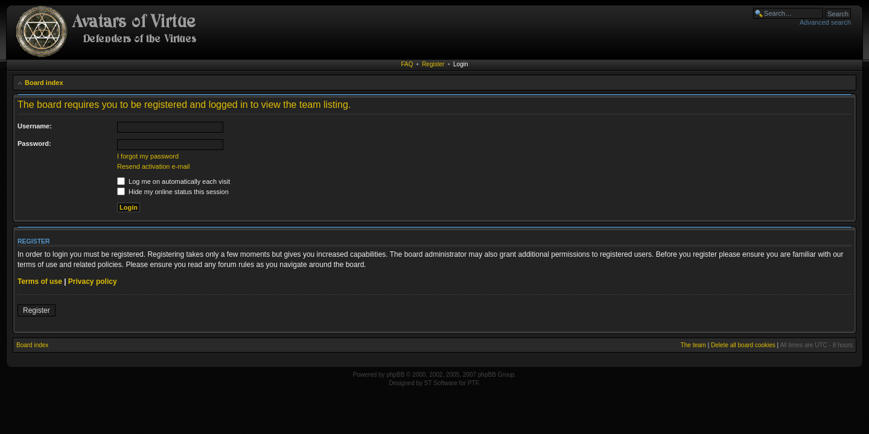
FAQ (407, 64)
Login (460, 64)
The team (693, 345)
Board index (44, 82)
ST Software (440, 383)
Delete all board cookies (743, 345)
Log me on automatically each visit (173, 181)
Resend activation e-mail (153, 166)
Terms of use (40, 281)
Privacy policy (92, 281)
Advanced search (825, 22)
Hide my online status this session (173, 191)
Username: (35, 126)
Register (433, 64)
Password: (34, 143)
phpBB (395, 374)
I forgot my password (148, 156)
